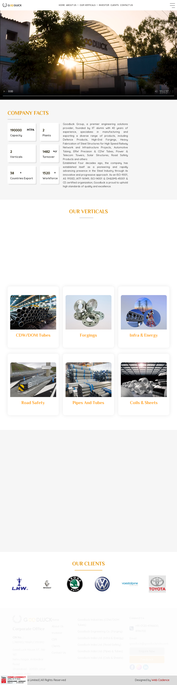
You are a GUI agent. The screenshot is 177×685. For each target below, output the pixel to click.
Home (62, 5)
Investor (104, 5)
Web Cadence (160, 680)
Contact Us (126, 5)
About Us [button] (71, 5)
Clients (114, 5)
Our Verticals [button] (88, 5)
